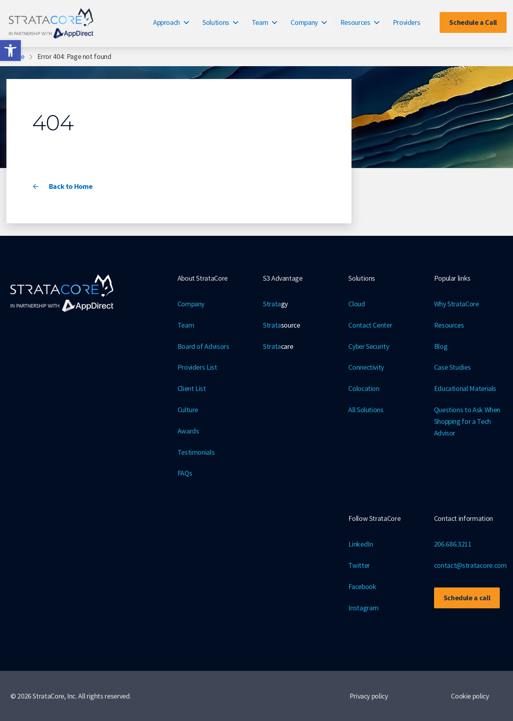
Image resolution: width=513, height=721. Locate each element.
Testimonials (196, 452)
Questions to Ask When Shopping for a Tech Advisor (467, 421)
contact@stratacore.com (470, 565)
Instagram (363, 607)
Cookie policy (470, 696)
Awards (188, 430)
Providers (406, 22)
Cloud (356, 303)
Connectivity (366, 367)
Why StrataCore (456, 303)
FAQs (185, 473)
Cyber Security (368, 346)
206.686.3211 (453, 544)
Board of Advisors (203, 346)
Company (304, 22)
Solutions (215, 22)
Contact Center (370, 325)
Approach (166, 22)
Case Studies (452, 367)
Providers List (197, 367)
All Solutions (365, 409)
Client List (192, 388)
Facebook (362, 586)
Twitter (359, 565)
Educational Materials (465, 388)
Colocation (363, 388)
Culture (188, 409)
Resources (355, 22)
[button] (10, 50)
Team (260, 22)
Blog (441, 346)
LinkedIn (360, 544)
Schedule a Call (473, 22)
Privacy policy (368, 696)
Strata (275, 304)
